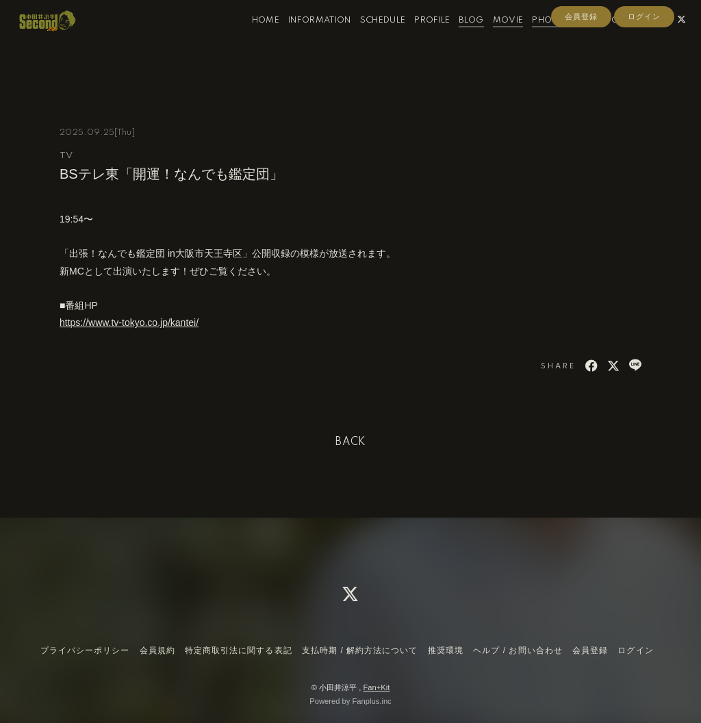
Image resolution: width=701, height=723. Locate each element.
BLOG (457, 40)
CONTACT (618, 40)
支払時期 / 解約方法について (360, 650)
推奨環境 (445, 650)
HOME (252, 40)
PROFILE (418, 40)
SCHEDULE (369, 40)
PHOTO (534, 40)
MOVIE (494, 40)
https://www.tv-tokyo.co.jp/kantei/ (129, 322)
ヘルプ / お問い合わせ (517, 650)
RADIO (574, 40)
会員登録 (581, 63)
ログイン (644, 63)
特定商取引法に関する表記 (238, 650)
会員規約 (157, 650)
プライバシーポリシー (84, 650)
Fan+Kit (376, 687)
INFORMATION (306, 40)
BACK (350, 442)
